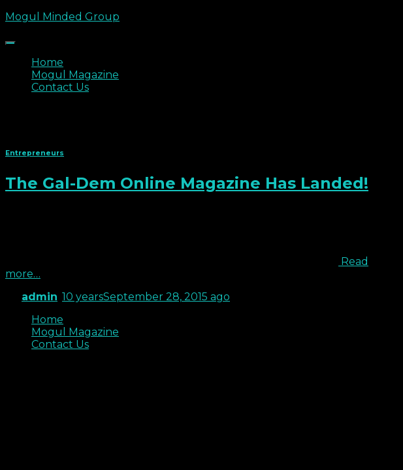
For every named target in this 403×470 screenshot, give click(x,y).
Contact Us (60, 87)
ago (146, 296)
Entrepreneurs (34, 153)
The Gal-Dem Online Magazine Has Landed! (186, 183)
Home (47, 62)
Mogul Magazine (75, 75)
